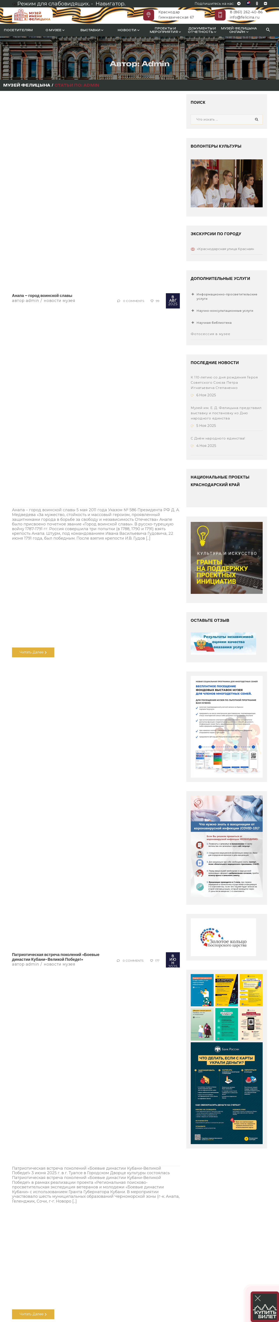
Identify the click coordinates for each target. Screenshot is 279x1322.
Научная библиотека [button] (211, 322)
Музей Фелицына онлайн (239, 30)
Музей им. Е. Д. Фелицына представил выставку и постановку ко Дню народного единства (226, 413)
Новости (128, 30)
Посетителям (18, 30)
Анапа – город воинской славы (42, 295)
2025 (173, 300)
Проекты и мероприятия (165, 30)
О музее (55, 30)
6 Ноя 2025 (203, 395)
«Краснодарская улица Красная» (225, 249)
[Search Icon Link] (268, 30)
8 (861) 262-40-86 (246, 12)
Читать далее (33, 652)
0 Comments (133, 301)
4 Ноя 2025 (203, 446)
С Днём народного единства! (218, 438)
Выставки (92, 30)
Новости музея (59, 300)
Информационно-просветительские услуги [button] (224, 296)
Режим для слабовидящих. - (53, 3)
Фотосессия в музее (210, 334)
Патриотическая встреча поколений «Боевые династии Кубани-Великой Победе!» (55, 957)
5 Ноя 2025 (203, 426)
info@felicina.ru (245, 17)
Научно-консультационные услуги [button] (222, 310)
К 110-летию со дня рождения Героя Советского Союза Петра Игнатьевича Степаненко (224, 382)
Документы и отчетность (202, 30)
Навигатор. (110, 3)
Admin (32, 300)
